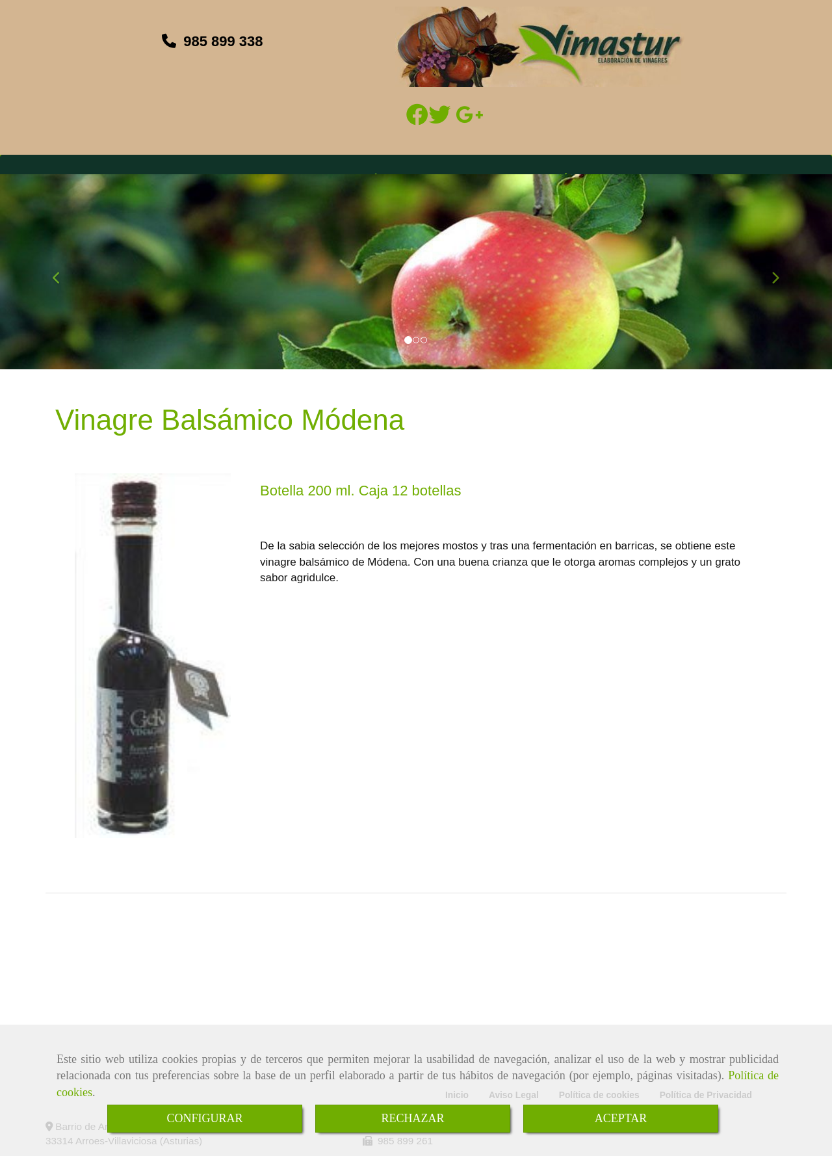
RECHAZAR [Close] (412, 1118)
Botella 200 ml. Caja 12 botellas (360, 490)
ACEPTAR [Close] (621, 1118)
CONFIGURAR (204, 1118)
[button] (62, 271)
